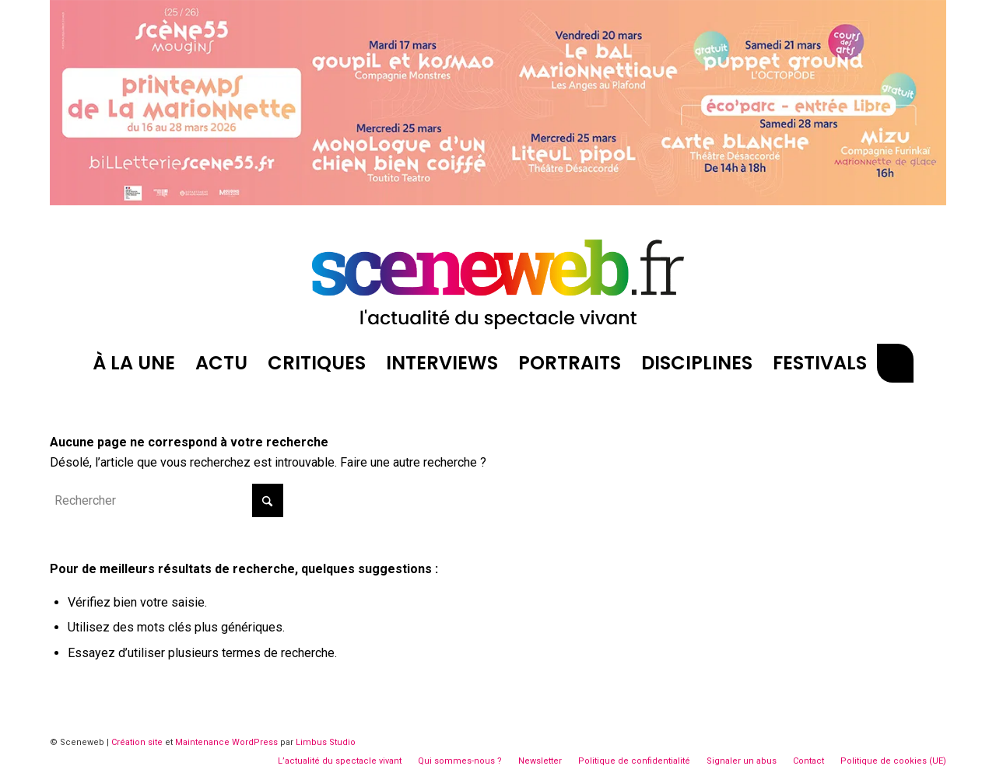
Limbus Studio (326, 742)
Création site (137, 742)
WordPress (255, 742)
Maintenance (202, 742)
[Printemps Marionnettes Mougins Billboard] (498, 201)
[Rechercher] (895, 363)
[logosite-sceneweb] (498, 278)
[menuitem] (133, 363)
